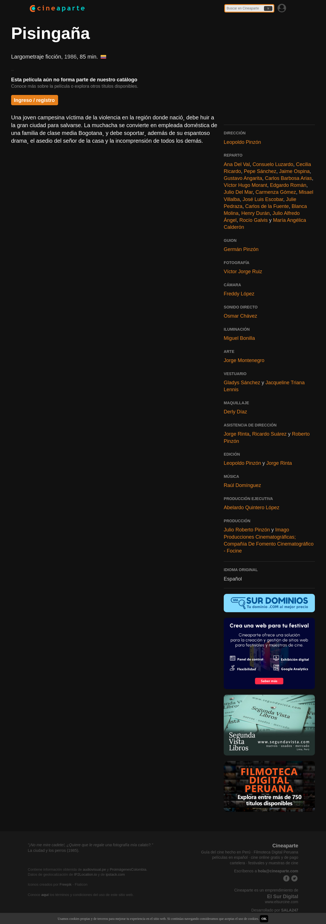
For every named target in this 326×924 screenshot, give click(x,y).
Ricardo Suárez (269, 434)
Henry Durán (255, 213)
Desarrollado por (274, 910)
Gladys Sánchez (242, 382)
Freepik (65, 884)
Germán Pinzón (241, 249)
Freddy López (239, 294)
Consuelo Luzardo (273, 164)
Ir (268, 8)
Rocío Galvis (253, 220)
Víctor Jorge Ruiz (243, 271)
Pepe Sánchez (260, 171)
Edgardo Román (288, 185)
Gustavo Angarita (243, 178)
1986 (70, 57)
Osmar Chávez (240, 316)
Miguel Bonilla (239, 338)
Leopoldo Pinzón (242, 142)
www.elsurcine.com (281, 902)
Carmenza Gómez (275, 192)
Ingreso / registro (34, 100)
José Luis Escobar (263, 199)
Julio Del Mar (238, 192)
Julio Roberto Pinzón (247, 530)
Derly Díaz (235, 412)
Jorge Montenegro (244, 360)
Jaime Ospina (294, 171)
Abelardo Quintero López (251, 507)
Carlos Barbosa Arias (288, 178)
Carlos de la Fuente (267, 206)
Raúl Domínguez (242, 485)
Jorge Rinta (236, 434)
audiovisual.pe (94, 869)
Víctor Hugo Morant (245, 185)
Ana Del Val (237, 164)
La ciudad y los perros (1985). (53, 850)
